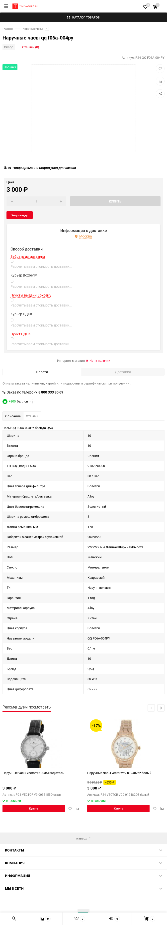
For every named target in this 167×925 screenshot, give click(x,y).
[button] (161, 708)
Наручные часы (33, 28)
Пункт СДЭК (20, 334)
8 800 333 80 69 (50, 392)
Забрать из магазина (27, 256)
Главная (7, 28)
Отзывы (32, 416)
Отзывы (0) (30, 47)
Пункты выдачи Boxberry (30, 295)
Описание (13, 416)
